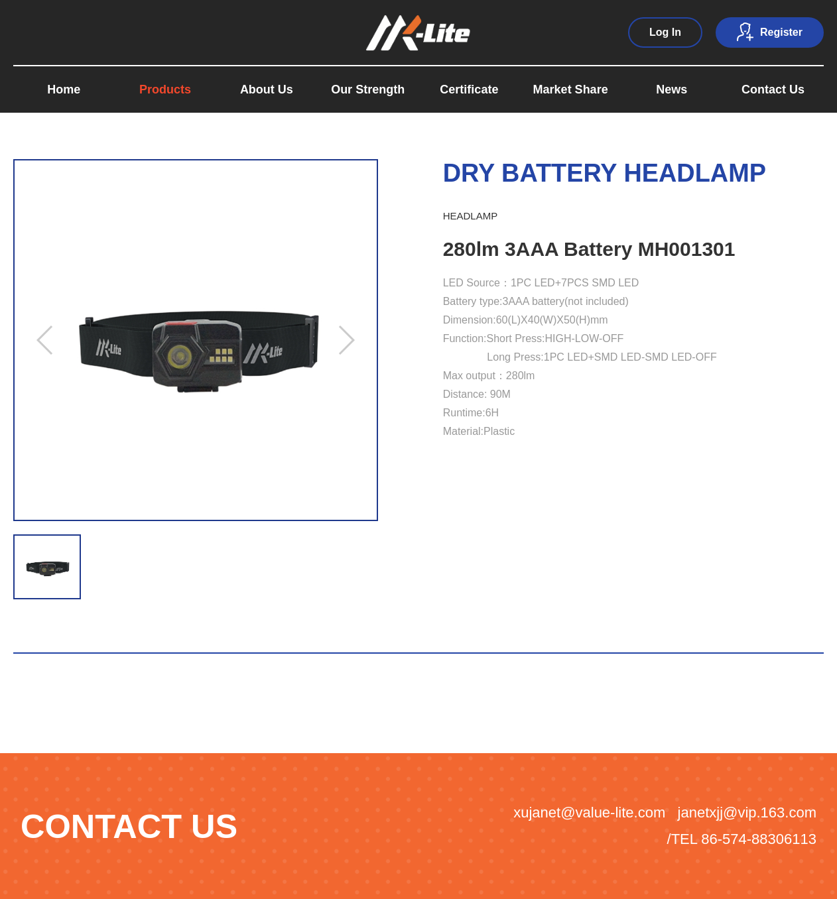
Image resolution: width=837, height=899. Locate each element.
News (671, 89)
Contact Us (773, 89)
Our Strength (368, 89)
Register (770, 32)
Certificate (469, 89)
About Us (266, 89)
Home (63, 89)
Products (165, 89)
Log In (665, 32)
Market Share (570, 89)
